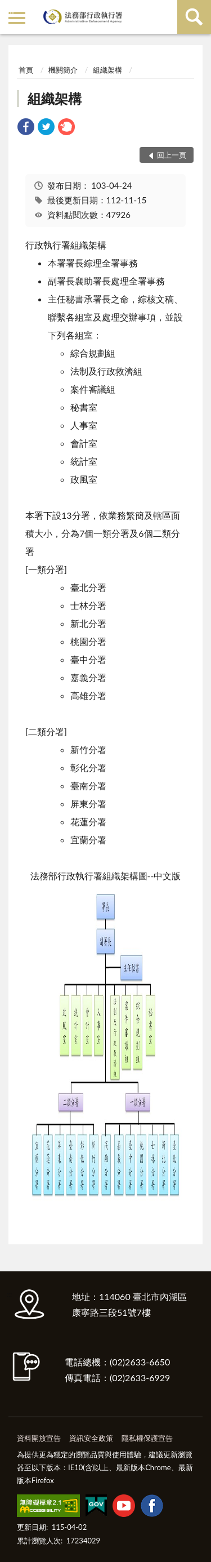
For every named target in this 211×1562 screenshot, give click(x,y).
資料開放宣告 (39, 1438)
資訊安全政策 (91, 1438)
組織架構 (107, 69)
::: (10, 10)
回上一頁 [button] (171, 154)
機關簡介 (63, 69)
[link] (25, 128)
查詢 (194, 17)
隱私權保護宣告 (147, 1438)
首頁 (26, 69)
